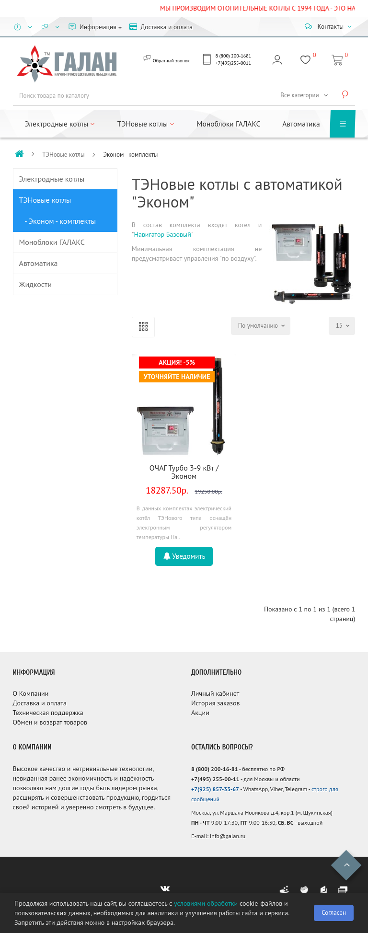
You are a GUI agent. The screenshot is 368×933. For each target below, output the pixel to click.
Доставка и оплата (40, 703)
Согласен (334, 913)
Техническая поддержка (48, 712)
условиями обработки (206, 903)
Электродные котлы (52, 179)
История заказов (215, 703)
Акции (200, 712)
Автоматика (301, 123)
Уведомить (184, 556)
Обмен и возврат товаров (50, 722)
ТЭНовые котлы (63, 154)
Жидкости (35, 284)
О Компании (31, 693)
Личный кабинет (215, 693)
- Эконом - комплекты (57, 221)
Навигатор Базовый (162, 234)
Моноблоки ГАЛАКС (228, 123)
